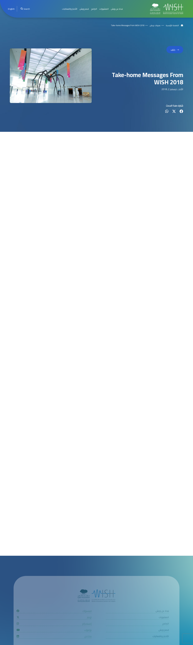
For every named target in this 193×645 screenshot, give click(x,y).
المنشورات (104, 9)
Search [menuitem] (25, 9)
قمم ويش (84, 9)
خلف (173, 50)
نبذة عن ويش (117, 9)
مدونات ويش (155, 25)
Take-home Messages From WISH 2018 (127, 25)
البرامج (94, 9)
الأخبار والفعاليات (69, 9)
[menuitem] (11, 8)
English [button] (11, 9)
